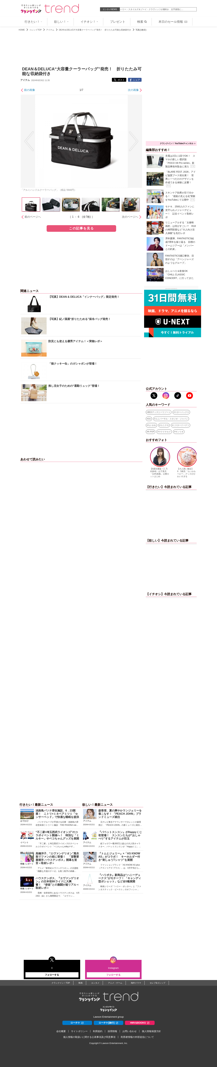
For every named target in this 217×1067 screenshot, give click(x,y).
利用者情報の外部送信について (137, 1037)
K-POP (151, 431)
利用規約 (97, 1031)
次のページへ (130, 216)
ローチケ (77, 1022)
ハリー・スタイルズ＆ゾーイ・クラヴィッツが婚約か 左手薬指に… (151, 9)
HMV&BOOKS (140, 1022)
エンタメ (95, 983)
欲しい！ (61, 21)
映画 (80, 983)
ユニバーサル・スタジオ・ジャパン (171, 419)
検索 (142, 21)
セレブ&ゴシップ (157, 983)
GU (149, 419)
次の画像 (133, 90)
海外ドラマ (136, 983)
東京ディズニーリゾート (159, 412)
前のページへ (33, 216)
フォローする (52, 974)
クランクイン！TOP (61, 983)
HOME (22, 30)
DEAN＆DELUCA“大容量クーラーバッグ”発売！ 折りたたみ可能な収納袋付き (95, 30)
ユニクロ (165, 425)
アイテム (50, 30)
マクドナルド (165, 431)
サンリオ (179, 431)
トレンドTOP (35, 30)
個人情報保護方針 (151, 1031)
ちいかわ (152, 425)
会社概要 (61, 1031)
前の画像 (29, 90)
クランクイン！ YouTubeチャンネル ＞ (178, 143)
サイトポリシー (79, 1031)
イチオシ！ (89, 21)
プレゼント (117, 21)
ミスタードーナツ (181, 425)
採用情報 (112, 1031)
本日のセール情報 (173, 21)
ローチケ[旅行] (108, 1022)
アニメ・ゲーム (115, 983)
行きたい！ (33, 21)
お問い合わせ (129, 1031)
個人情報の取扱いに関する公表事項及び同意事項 (89, 1037)
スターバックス (182, 412)
